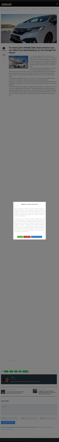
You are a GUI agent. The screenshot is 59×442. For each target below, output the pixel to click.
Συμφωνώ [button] (20, 236)
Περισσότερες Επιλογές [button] (36, 236)
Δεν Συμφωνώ (27, 236)
